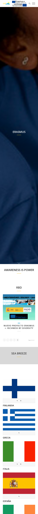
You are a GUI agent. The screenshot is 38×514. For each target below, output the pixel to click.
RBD (19, 323)
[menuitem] (28, 3)
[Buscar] (28, 3)
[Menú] (32, 3)
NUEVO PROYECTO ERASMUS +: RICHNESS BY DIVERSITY (19, 326)
